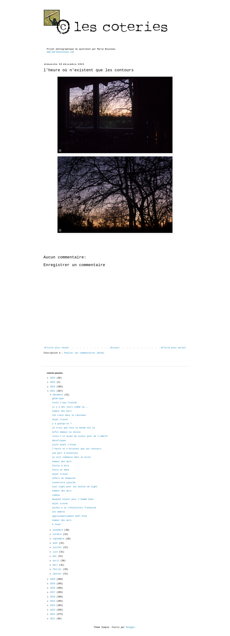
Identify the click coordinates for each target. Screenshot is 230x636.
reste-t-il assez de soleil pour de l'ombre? (80, 436)
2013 (53, 610)
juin (56, 552)
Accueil (115, 348)
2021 (53, 391)
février (58, 569)
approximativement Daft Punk (69, 516)
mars (56, 565)
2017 (53, 592)
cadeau (56, 495)
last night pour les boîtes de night (74, 487)
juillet (58, 547)
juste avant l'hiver (64, 445)
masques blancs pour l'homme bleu (72, 499)
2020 (53, 579)
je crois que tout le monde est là (73, 428)
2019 (53, 583)
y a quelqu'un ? (62, 424)
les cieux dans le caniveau (69, 415)
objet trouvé (60, 419)
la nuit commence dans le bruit (71, 457)
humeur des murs (62, 411)
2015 (53, 601)
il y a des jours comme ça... (70, 407)
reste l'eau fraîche (64, 402)
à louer (56, 524)
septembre (59, 539)
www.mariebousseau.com (60, 52)
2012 (53, 614)
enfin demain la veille (66, 432)
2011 (53, 619)
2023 (53, 382)
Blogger (130, 627)
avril (56, 561)
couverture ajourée (63, 482)
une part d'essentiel (65, 453)
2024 (53, 378)
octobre (58, 534)
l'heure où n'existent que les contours (76, 449)
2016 (53, 597)
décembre (58, 395)
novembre (58, 530)
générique (58, 398)
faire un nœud (60, 470)
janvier (58, 574)
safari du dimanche (63, 478)
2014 (53, 605)
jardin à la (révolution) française (74, 508)
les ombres (58, 512)
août (56, 543)
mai (55, 556)
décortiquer (59, 440)
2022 (53, 387)
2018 (53, 588)
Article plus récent (56, 348)
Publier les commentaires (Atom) (84, 353)
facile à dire (60, 466)
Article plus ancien (173, 348)
